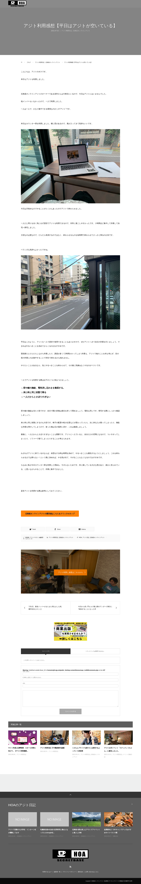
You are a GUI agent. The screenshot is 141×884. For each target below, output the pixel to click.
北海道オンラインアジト (81, 31)
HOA (80, 537)
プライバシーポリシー (69, 872)
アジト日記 (86, 537)
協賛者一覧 (57, 872)
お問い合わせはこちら (91, 872)
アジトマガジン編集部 (36, 537)
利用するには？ (47, 872)
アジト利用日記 (66, 31)
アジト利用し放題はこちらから (70, 572)
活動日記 (115, 836)
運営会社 (80, 872)
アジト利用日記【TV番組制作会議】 (52, 748)
